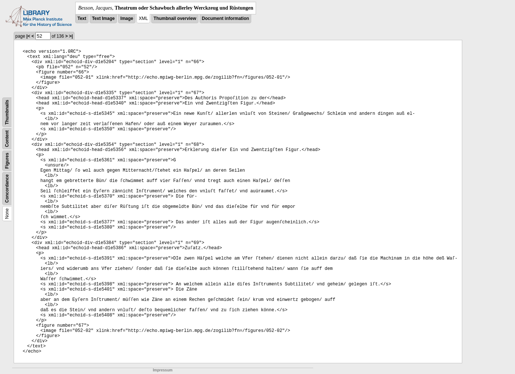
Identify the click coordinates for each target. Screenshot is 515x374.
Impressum (162, 370)
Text (81, 18)
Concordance (7, 188)
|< (28, 36)
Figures (7, 161)
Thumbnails (7, 112)
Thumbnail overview (174, 18)
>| (71, 36)
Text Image (103, 18)
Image (126, 18)
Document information (225, 18)
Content (7, 138)
